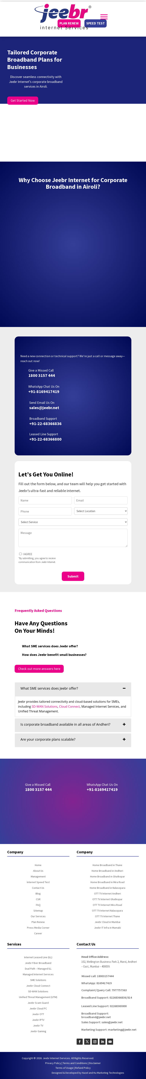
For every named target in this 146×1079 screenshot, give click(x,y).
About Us (38, 870)
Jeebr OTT (38, 1014)
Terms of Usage (64, 1068)
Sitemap (38, 910)
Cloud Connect (69, 706)
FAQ (38, 905)
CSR (38, 899)
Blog (38, 893)
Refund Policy (83, 1068)
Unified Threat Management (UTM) (38, 997)
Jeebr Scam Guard (38, 1002)
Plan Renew (38, 922)
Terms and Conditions (75, 1063)
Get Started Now (23, 100)
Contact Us (38, 888)
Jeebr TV (38, 1025)
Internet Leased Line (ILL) (38, 957)
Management (38, 876)
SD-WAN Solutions (45, 706)
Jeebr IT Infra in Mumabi (107, 927)
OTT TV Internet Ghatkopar (107, 899)
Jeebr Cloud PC (38, 1008)
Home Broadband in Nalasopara (107, 888)
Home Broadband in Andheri (107, 870)
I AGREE (27, 554)
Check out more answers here (39, 668)
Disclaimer (95, 1063)
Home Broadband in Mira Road (107, 882)
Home (38, 865)
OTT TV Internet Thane (107, 916)
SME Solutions (38, 980)
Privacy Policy (53, 1063)
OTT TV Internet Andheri (107, 893)
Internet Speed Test (38, 882)
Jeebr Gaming (38, 1031)
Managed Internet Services (38, 974)
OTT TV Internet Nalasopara (107, 910)
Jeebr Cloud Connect (38, 985)
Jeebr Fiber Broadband (38, 963)
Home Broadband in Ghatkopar (107, 876)
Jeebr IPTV (38, 1020)
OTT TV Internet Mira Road (107, 905)
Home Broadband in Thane (107, 865)
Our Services (38, 916)
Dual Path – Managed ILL (38, 968)
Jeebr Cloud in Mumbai (107, 922)
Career (38, 933)
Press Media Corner (38, 927)
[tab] (73, 689)
